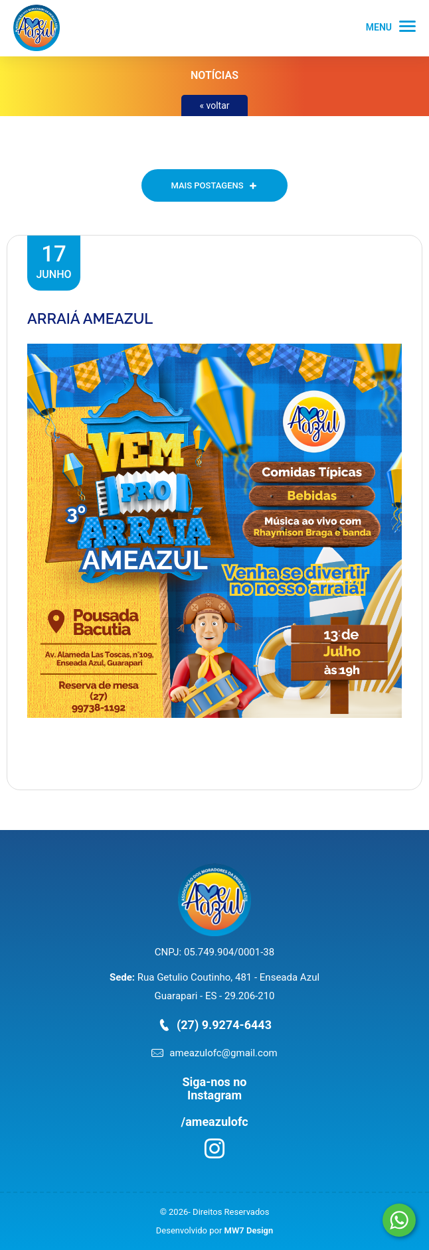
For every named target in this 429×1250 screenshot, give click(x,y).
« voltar (214, 105)
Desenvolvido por (214, 1230)
